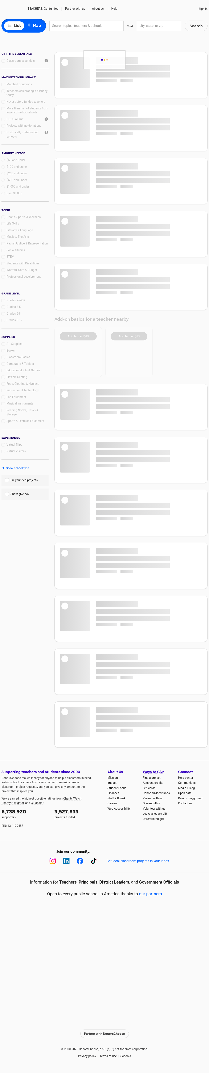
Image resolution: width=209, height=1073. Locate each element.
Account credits (153, 782)
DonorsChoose (12, 9)
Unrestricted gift (153, 819)
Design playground (190, 798)
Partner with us (75, 8)
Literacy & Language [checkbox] (20, 230)
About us (98, 8)
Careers (112, 803)
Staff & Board (116, 798)
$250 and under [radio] (17, 173)
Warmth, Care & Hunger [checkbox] (22, 270)
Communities (187, 782)
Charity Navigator (12, 803)
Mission (112, 777)
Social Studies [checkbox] (16, 250)
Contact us (185, 803)
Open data (185, 793)
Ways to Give (153, 772)
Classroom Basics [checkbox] (18, 357)
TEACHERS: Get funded (43, 8)
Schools (125, 1056)
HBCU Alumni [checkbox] (15, 119)
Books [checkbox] (11, 350)
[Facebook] (80, 861)
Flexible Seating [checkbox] (17, 377)
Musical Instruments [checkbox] (20, 403)
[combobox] (86, 26)
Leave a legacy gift (155, 813)
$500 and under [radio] (17, 180)
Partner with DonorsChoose (104, 1034)
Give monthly (151, 803)
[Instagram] (53, 861)
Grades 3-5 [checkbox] (14, 307)
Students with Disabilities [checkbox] (23, 263)
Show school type (15, 468)
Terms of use (108, 1056)
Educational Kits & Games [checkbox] (23, 370)
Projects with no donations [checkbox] (24, 125)
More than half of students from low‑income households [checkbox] (27, 110)
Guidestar (37, 803)
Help (114, 8)
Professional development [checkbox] (24, 276)
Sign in (203, 9)
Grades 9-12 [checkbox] (14, 320)
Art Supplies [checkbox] (14, 343)
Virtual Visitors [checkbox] (16, 451)
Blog (192, 788)
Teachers (68, 882)
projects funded (78, 813)
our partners (150, 893)
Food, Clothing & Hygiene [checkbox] (23, 383)
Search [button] (196, 26)
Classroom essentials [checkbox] (21, 60)
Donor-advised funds (156, 793)
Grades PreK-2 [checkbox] (16, 300)
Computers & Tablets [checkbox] (20, 363)
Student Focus (116, 788)
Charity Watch (72, 798)
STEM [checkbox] (10, 256)
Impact (111, 782)
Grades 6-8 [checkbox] (14, 313)
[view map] (23, 26)
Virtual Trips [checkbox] (14, 444)
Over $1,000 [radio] (14, 193)
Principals (88, 882)
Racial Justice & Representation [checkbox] (27, 243)
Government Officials (159, 882)
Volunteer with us (154, 808)
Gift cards (149, 788)
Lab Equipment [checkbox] (16, 397)
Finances (113, 793)
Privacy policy (87, 1056)
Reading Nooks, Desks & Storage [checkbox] (22, 412)
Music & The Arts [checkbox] (18, 236)
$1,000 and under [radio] (18, 186)
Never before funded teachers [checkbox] (26, 101)
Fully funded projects (24, 480)
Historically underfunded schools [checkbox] (22, 134)
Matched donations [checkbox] (19, 84)
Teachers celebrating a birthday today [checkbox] (27, 93)
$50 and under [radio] (16, 160)
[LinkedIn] (66, 861)
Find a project (151, 777)
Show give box (20, 494)
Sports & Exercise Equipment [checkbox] (25, 421)
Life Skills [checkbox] (13, 223)
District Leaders (114, 882)
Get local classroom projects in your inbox (137, 861)
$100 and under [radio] (17, 166)
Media (182, 788)
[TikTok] (94, 861)
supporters (25, 813)
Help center (185, 777)
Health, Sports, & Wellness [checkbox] (24, 217)
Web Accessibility (118, 808)
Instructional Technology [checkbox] (23, 390)
